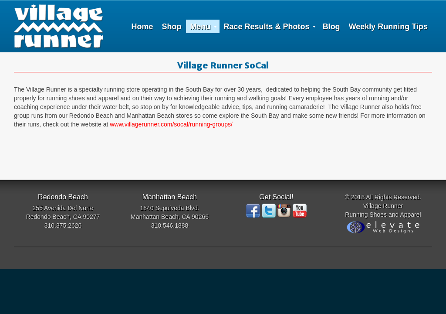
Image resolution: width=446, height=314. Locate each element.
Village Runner (58, 26)
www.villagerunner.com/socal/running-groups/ (171, 124)
